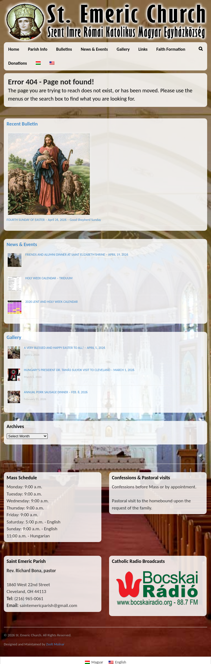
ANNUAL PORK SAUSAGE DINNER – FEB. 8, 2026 (56, 392)
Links (143, 49)
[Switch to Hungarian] (38, 63)
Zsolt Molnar (55, 644)
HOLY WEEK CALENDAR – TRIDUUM (49, 278)
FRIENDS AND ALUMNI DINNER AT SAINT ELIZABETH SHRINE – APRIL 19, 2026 (76, 255)
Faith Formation (170, 49)
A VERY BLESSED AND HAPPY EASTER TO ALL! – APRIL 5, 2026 (64, 348)
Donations (17, 63)
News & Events (94, 49)
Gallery (122, 49)
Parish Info (38, 49)
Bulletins (64, 49)
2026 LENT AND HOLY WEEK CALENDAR (51, 302)
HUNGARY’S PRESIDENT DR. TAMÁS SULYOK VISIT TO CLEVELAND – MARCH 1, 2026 (79, 370)
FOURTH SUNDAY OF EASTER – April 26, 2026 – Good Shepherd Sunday (54, 220)
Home (13, 49)
